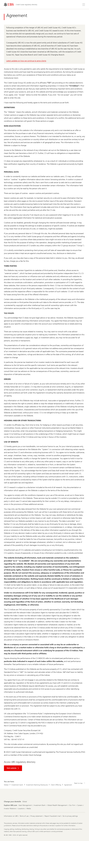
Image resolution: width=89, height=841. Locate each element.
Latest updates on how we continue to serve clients (26, 61)
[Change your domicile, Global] (24, 801)
